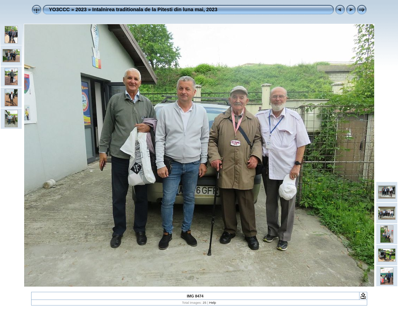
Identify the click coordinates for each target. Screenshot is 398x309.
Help (212, 302)
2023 (80, 9)
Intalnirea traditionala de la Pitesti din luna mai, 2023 (154, 9)
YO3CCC (59, 9)
